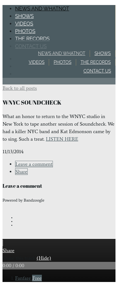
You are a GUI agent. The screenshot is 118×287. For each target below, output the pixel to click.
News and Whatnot (61, 53)
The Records (96, 62)
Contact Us (97, 70)
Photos (62, 62)
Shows (102, 53)
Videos (36, 62)
